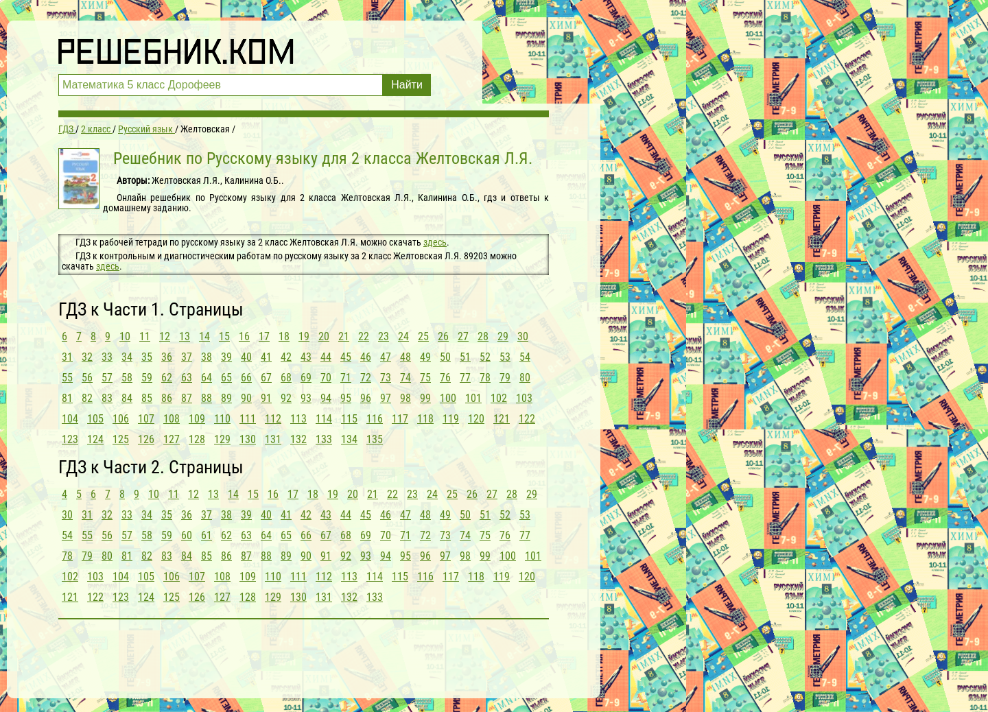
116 (374, 418)
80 (524, 377)
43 (306, 357)
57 (107, 377)
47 (385, 357)
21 (343, 336)
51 (465, 357)
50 (445, 357)
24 (403, 336)
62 (166, 377)
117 (400, 418)
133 (324, 439)
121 (501, 418)
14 (204, 336)
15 (224, 336)
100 (448, 398)
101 (473, 398)
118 (425, 418)
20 (323, 336)
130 (247, 439)
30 (522, 336)
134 (349, 439)
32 (87, 357)
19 (303, 336)
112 (273, 418)
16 (244, 336)
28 (483, 336)
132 (298, 439)
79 (504, 377)
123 (70, 439)
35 (146, 357)
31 (67, 357)
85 (146, 398)
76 (445, 377)
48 (405, 357)
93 (306, 398)
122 (527, 418)
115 (349, 418)
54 (524, 357)
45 (345, 357)
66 (246, 377)
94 (325, 398)
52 (485, 357)
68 (286, 377)
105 (95, 418)
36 (166, 357)
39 (226, 357)
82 (87, 398)
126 (146, 439)
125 (121, 439)
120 (476, 418)
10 (124, 336)
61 (206, 535)
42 (286, 357)
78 (485, 377)
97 (385, 398)
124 (95, 439)
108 (171, 418)
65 (226, 377)
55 (67, 377)
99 (425, 398)
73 (385, 377)
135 (374, 439)
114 (324, 418)
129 (222, 439)
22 (363, 336)
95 (345, 398)
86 (166, 398)
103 (524, 398)
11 (144, 336)
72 (365, 377)
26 (443, 336)
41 (266, 357)
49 (425, 357)
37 (186, 357)
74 (405, 377)
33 (107, 357)
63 (186, 377)
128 (197, 439)
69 (306, 377)
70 (325, 377)
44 (325, 357)
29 (502, 336)
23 (383, 336)
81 (67, 398)
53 (504, 357)
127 (171, 439)
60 (186, 535)
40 (246, 357)
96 (365, 398)
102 (499, 398)
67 (266, 377)
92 (286, 398)
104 (70, 418)
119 (451, 418)
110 (222, 418)
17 (264, 336)
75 (425, 377)
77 (465, 377)
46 (365, 357)
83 (107, 398)
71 (345, 377)
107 (146, 418)
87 (186, 398)
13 (184, 336)
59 (146, 377)
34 (126, 357)
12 (164, 336)
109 (197, 418)
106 (121, 418)
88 (206, 398)
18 (284, 336)
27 (463, 336)
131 (273, 439)
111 (247, 418)
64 (206, 377)
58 (126, 377)
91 (266, 398)
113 (298, 418)
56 (87, 377)
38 (206, 357)
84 (126, 398)
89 (226, 398)
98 (405, 398)
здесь (435, 242)
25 (423, 336)
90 (246, 398)
